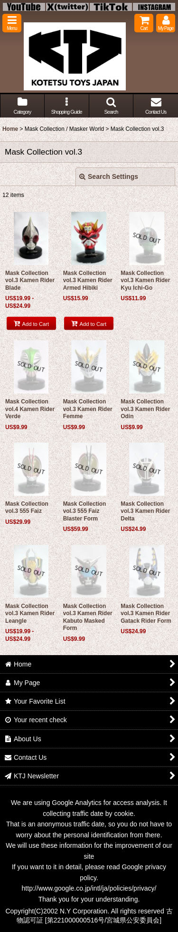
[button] (11, 23)
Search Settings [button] (108, 176)
